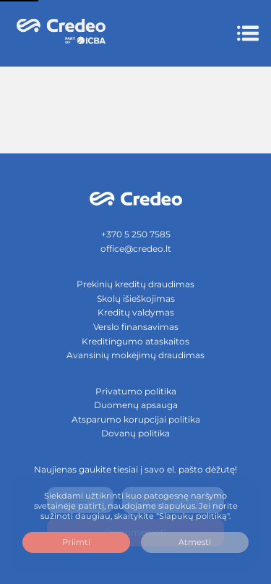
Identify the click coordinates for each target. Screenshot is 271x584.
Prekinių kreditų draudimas (135, 284)
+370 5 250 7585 (136, 234)
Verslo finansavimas (135, 326)
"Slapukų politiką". (193, 516)
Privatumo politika (135, 391)
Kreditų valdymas (136, 312)
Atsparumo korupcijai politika (136, 419)
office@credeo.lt (135, 248)
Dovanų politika (135, 433)
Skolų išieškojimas (136, 298)
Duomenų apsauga (136, 404)
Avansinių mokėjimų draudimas (135, 355)
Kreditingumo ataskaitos (135, 341)
